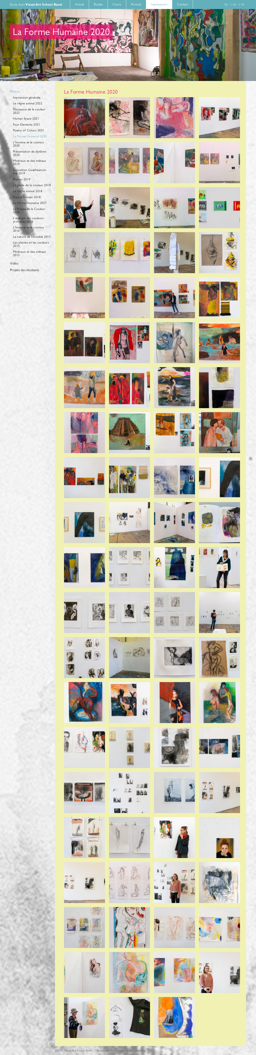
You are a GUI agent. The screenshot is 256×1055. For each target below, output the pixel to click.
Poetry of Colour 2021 (28, 130)
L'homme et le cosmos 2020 (28, 144)
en (234, 5)
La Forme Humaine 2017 (30, 203)
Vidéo (14, 263)
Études (98, 4)
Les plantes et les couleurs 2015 (31, 244)
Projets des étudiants (24, 270)
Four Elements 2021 (26, 124)
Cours (117, 4)
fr (242, 5)
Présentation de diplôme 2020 (29, 153)
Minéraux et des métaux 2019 (29, 162)
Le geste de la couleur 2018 (32, 185)
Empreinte (103, 1050)
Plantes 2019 (21, 179)
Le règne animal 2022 (27, 103)
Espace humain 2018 (27, 197)
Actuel (79, 4)
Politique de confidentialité (130, 1050)
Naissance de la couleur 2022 (29, 111)
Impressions (159, 4)
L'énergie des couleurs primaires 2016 (28, 219)
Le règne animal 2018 (27, 191)
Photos (15, 91)
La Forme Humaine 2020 (30, 136)
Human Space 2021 (26, 118)
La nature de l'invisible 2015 (32, 237)
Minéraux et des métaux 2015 (29, 253)
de (226, 5)
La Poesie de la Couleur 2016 (29, 210)
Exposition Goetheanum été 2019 (29, 171)
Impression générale (27, 97)
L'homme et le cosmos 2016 (28, 229)
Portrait (136, 4)
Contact (182, 4)
